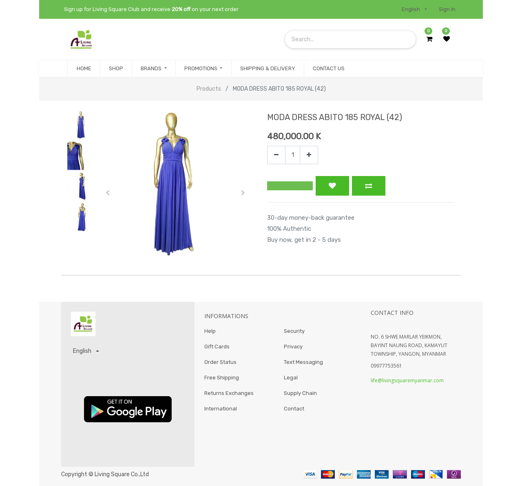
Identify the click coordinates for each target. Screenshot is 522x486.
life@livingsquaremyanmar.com (407, 380)
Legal (291, 380)
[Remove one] (276, 155)
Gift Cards (217, 348)
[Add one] (309, 155)
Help (210, 331)
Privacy (293, 348)
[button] (107, 192)
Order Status (220, 364)
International (220, 412)
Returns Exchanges (229, 396)
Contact (294, 412)
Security (294, 331)
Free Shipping (221, 380)
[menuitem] (83, 68)
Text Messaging (303, 364)
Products (209, 88)
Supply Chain (300, 396)
